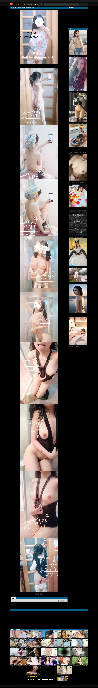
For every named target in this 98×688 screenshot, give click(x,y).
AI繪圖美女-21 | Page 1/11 (73, 56)
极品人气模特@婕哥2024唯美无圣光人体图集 (49, 638)
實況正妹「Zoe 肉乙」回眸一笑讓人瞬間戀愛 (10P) (80, 647)
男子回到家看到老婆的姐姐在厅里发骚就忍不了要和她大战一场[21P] (64, 638)
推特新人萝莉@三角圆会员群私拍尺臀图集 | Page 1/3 (78, 123)
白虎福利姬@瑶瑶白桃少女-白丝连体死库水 (80, 656)
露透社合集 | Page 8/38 (73, 283)
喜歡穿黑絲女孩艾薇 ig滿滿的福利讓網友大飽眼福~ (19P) (18, 647)
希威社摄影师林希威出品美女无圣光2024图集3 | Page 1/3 (78, 315)
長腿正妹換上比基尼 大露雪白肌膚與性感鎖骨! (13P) (33, 674)
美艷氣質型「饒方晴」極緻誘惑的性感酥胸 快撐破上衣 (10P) (33, 647)
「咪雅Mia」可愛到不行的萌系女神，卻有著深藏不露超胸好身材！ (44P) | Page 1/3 (78, 209)
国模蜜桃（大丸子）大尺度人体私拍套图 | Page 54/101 (78, 237)
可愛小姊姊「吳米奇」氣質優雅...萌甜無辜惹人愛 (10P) (49, 665)
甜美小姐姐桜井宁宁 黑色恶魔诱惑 (17, 667)
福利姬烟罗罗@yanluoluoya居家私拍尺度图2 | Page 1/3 (77, 153)
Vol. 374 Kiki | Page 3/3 (73, 267)
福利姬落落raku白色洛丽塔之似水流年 (33, 665)
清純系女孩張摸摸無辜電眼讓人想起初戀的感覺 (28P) (18, 656)
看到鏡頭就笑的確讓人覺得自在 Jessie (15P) (80, 665)
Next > (41, 594)
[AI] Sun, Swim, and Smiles (77, 638)
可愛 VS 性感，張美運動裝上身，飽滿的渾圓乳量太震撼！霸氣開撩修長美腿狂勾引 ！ (18, 665)
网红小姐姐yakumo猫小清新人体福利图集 (64, 647)
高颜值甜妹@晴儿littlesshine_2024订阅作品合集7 (64, 674)
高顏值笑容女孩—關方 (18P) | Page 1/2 (75, 92)
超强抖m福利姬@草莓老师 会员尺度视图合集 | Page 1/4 (77, 183)
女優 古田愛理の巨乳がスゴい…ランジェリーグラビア (64, 665)
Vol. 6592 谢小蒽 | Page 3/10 (73, 346)
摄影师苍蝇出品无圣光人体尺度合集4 (33, 656)
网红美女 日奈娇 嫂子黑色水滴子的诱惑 (18, 638)
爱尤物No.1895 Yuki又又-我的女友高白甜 (49, 656)
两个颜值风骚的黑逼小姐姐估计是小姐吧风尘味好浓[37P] (64, 656)
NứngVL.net (15, 4)
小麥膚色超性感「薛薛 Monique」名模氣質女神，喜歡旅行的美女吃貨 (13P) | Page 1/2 (78, 150)
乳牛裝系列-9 (44, 647)
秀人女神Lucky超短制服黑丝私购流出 (48, 667)
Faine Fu (27, 638)
